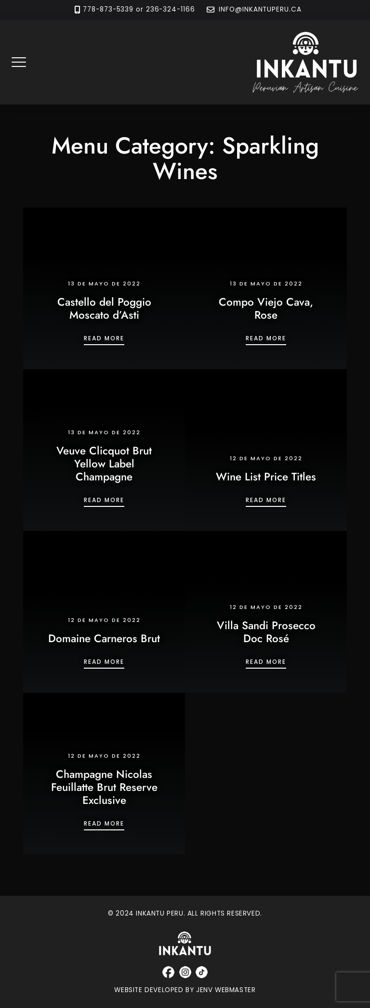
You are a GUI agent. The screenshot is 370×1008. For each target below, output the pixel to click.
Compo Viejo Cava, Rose (266, 308)
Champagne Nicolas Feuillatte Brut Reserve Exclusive (104, 787)
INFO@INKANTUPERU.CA (259, 9)
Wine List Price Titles (266, 476)
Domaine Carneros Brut (104, 638)
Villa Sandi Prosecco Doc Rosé (266, 632)
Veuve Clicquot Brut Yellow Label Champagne (104, 463)
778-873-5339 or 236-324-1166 (139, 9)
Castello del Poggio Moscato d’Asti (104, 308)
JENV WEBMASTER (225, 990)
